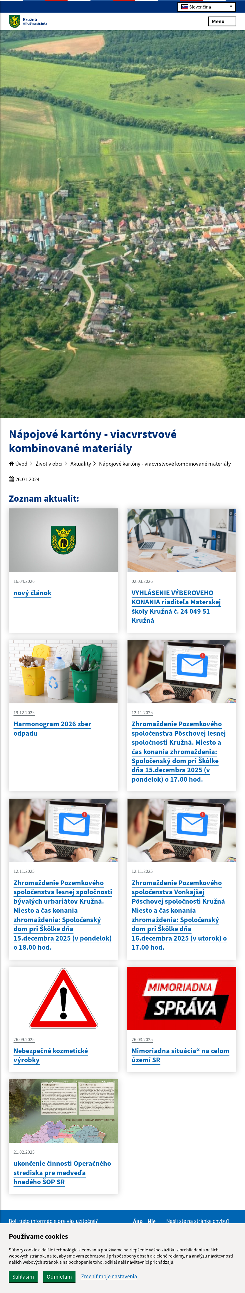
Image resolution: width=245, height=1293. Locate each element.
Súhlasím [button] (23, 1276)
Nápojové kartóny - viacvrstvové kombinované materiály (165, 463)
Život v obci (49, 463)
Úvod (18, 463)
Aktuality (81, 463)
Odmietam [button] (59, 1276)
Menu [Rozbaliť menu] (222, 21)
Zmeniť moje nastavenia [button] (109, 1276)
